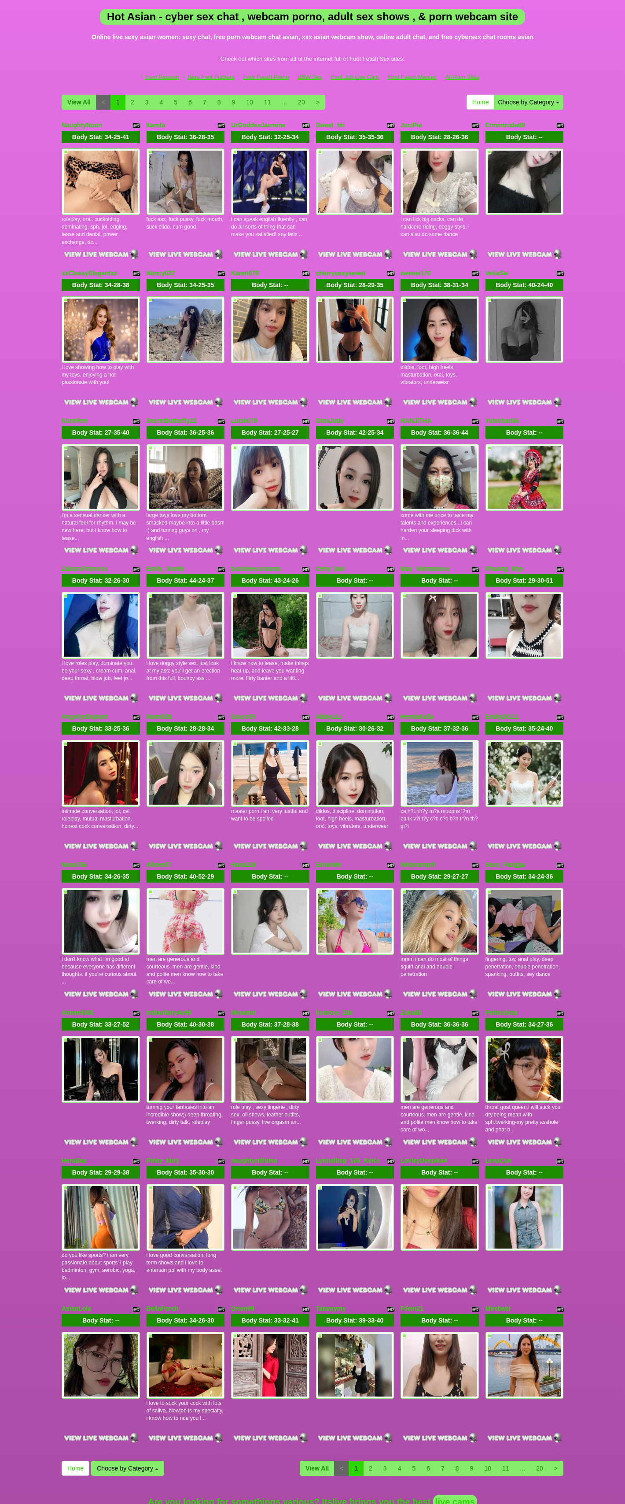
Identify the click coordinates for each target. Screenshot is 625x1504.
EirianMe (329, 819)
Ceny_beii (330, 541)
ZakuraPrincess (84, 541)
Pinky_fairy (163, 1097)
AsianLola (76, 1235)
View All (79, 102)
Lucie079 (244, 402)
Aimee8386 (78, 958)
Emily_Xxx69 (165, 541)
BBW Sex (310, 77)
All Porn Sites (462, 77)
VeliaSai (497, 263)
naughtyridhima (254, 1097)
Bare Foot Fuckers (211, 77)
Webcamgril (418, 819)
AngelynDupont (84, 680)
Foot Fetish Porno (266, 77)
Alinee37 (159, 819)
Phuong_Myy (504, 541)
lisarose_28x (334, 958)
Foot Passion (162, 77)
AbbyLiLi (329, 680)
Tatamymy (331, 1235)
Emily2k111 (502, 680)
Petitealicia (501, 958)
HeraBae (74, 1097)
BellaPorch (163, 1235)
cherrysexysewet (341, 263)
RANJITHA (416, 402)
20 (301, 102)
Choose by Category (528, 102)
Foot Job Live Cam (355, 77)
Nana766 (74, 819)
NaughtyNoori (82, 125)
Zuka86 (411, 958)
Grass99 (243, 680)
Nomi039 (159, 680)
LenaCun (498, 1097)
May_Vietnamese (425, 541)
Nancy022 (161, 263)
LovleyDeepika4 (424, 1097)
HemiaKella (417, 680)
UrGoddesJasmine (258, 125)
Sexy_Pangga (505, 819)
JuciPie (411, 125)
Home (480, 102)
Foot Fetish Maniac (412, 77)
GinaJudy (330, 402)
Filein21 (412, 1235)
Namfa (156, 125)
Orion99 (242, 1235)
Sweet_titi (330, 125)
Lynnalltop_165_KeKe (348, 1097)
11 (267, 102)
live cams (455, 1420)
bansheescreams (256, 541)
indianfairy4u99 (169, 958)
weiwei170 (416, 263)
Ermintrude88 (505, 125)
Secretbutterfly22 (172, 402)
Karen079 (245, 263)
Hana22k (244, 819)
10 (249, 102)
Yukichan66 (502, 402)
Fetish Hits (295, 1483)
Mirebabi (498, 1235)
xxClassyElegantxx (90, 263)
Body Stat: (100, 136)
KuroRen (75, 402)
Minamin (243, 958)
